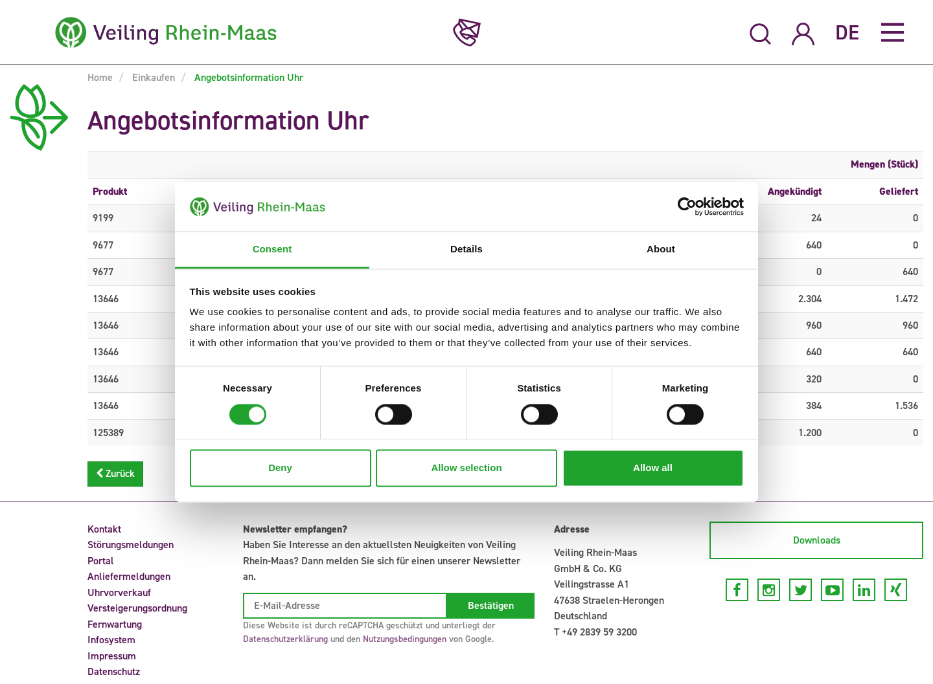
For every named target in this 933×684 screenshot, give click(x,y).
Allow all (653, 468)
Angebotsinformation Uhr (247, 77)
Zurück (115, 473)
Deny (280, 468)
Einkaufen (152, 77)
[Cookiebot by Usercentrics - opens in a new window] (687, 206)
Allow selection (466, 468)
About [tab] (661, 249)
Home (100, 77)
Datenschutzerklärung (285, 639)
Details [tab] (466, 249)
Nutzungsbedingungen (404, 639)
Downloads (816, 540)
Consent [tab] (272, 249)
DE (847, 32)
